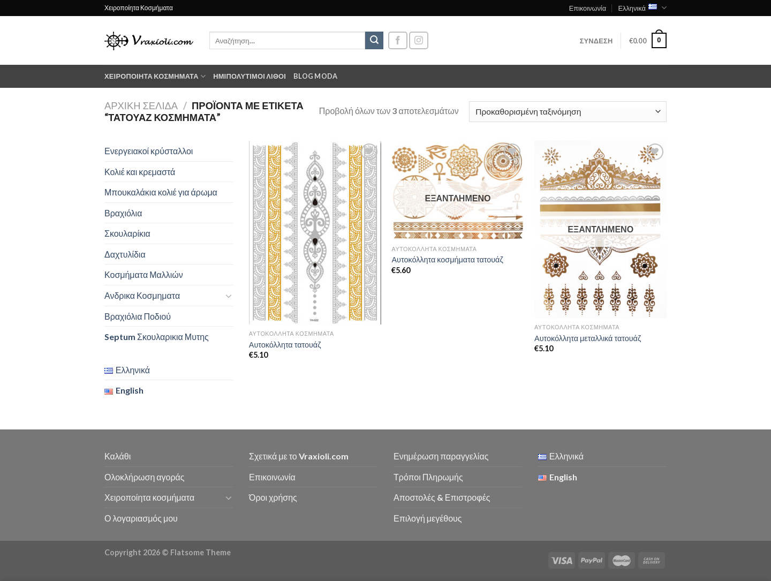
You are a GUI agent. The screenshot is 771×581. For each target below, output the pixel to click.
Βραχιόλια (123, 213)
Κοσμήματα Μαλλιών (143, 274)
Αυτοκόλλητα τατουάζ (285, 344)
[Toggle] (228, 295)
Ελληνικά (642, 8)
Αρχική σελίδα (141, 105)
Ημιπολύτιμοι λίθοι (249, 76)
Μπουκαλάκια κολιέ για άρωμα (160, 192)
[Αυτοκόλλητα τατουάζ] (315, 233)
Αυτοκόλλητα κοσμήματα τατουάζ (447, 259)
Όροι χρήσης (273, 497)
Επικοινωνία (587, 8)
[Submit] (374, 41)
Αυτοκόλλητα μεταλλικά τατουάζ (587, 338)
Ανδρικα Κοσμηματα (142, 295)
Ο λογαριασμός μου (141, 518)
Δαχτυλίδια (125, 254)
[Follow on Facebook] (397, 40)
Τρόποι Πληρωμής (428, 477)
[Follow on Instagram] (418, 40)
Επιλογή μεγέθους (428, 518)
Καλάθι (117, 456)
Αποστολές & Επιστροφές (442, 497)
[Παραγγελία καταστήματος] (568, 111)
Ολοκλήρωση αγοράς (144, 477)
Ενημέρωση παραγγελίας (441, 456)
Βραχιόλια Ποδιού (137, 316)
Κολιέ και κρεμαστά (139, 172)
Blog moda (315, 76)
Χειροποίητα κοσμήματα (155, 76)
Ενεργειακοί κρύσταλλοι (148, 151)
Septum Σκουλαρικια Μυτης (156, 336)
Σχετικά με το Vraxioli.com (299, 456)
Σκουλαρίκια (127, 233)
